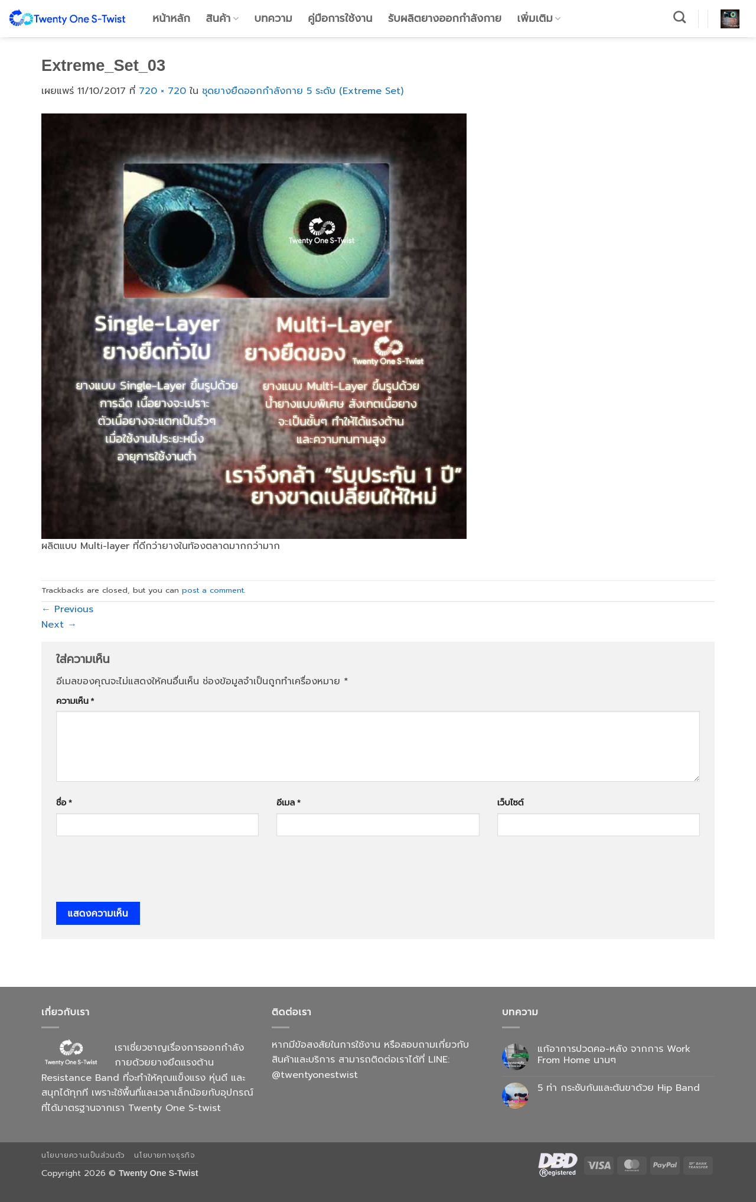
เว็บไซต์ (510, 802)
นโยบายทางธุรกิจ (164, 1155)
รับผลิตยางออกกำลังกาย (444, 18)
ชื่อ (64, 802)
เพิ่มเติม (539, 18)
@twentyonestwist (315, 1075)
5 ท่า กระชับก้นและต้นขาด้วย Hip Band (618, 1088)
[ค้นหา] (680, 16)
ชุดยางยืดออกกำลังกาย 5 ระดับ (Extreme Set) (302, 91)
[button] (730, 18)
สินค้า (222, 18)
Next (59, 625)
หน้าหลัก (171, 18)
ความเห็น (75, 701)
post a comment (213, 590)
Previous (67, 609)
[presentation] (146, 873)
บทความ (273, 18)
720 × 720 (162, 91)
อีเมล (288, 802)
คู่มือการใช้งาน (340, 18)
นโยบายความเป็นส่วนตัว (83, 1155)
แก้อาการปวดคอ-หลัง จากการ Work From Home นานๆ (613, 1055)
